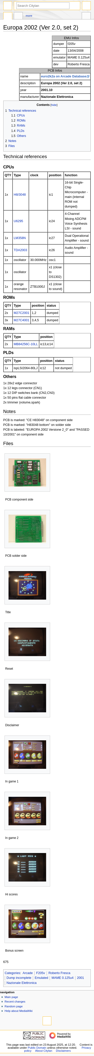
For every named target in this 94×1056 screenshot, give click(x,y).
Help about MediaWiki (18, 1010)
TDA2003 (20, 250)
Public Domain (37, 1047)
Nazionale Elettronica (22, 983)
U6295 (18, 221)
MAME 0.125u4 (62, 978)
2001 (80, 978)
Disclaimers (63, 1050)
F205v (40, 973)
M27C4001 (21, 320)
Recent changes (15, 1001)
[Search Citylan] (42, 5)
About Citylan (43, 1050)
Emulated (41, 978)
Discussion (18, 16)
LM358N (20, 238)
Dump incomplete (19, 978)
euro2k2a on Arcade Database (63, 76)
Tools (86, 16)
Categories (12, 973)
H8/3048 (20, 194)
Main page (11, 997)
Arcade (28, 973)
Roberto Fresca (59, 973)
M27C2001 (21, 313)
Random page (14, 1006)
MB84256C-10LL (26, 344)
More (29, 15)
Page (8, 16)
